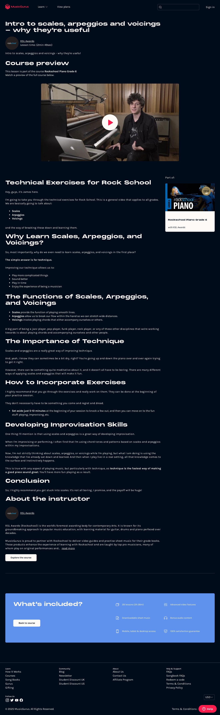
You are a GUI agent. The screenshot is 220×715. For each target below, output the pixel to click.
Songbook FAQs (175, 676)
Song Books (12, 680)
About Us (118, 672)
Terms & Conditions (178, 684)
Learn (42, 6)
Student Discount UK (72, 680)
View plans (64, 6)
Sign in (210, 7)
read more (68, 548)
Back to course (27, 623)
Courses (10, 676)
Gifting (9, 688)
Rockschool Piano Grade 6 (187, 220)
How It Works (13, 672)
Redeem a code (175, 680)
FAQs (169, 672)
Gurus (9, 684)
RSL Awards (27, 41)
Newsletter (65, 676)
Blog (61, 672)
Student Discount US (72, 684)
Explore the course (21, 557)
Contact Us (119, 676)
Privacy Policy (174, 688)
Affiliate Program (123, 680)
